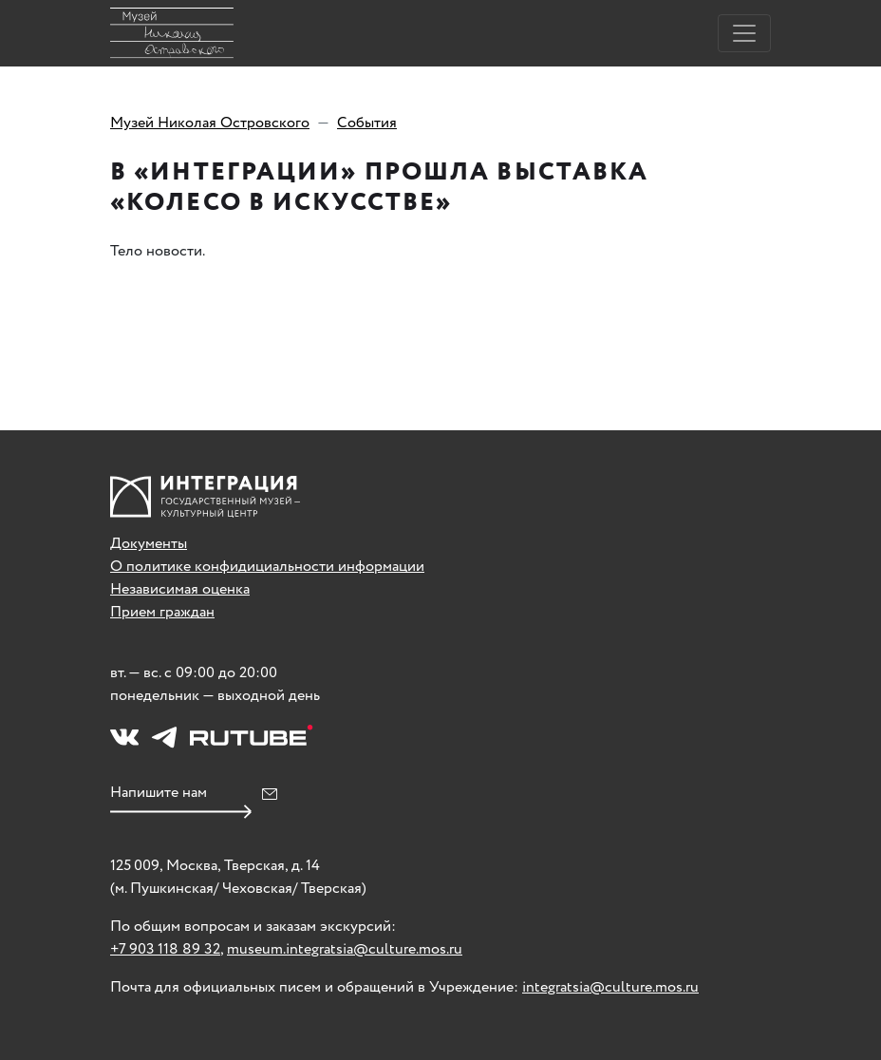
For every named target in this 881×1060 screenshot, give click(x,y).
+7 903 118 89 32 (165, 949)
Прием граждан (162, 612)
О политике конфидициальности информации (267, 566)
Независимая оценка (180, 589)
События (367, 123)
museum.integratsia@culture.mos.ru (344, 949)
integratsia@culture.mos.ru (610, 987)
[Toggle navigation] (744, 33)
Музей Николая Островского (209, 123)
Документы (148, 544)
